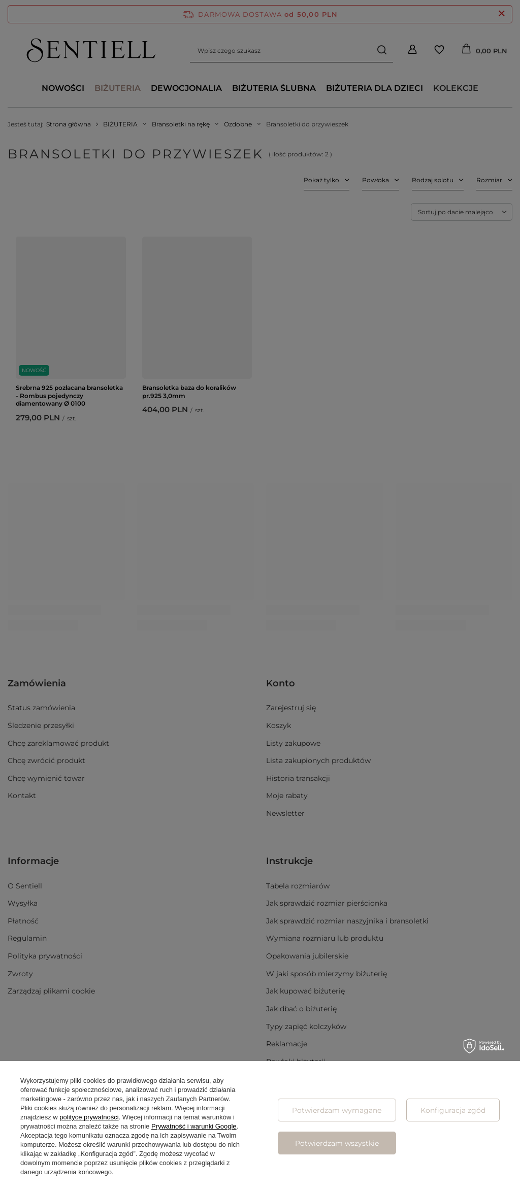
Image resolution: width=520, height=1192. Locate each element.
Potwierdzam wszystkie (337, 1143)
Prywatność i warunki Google (194, 1126)
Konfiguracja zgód (452, 1110)
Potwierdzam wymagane (336, 1110)
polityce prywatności (88, 1117)
